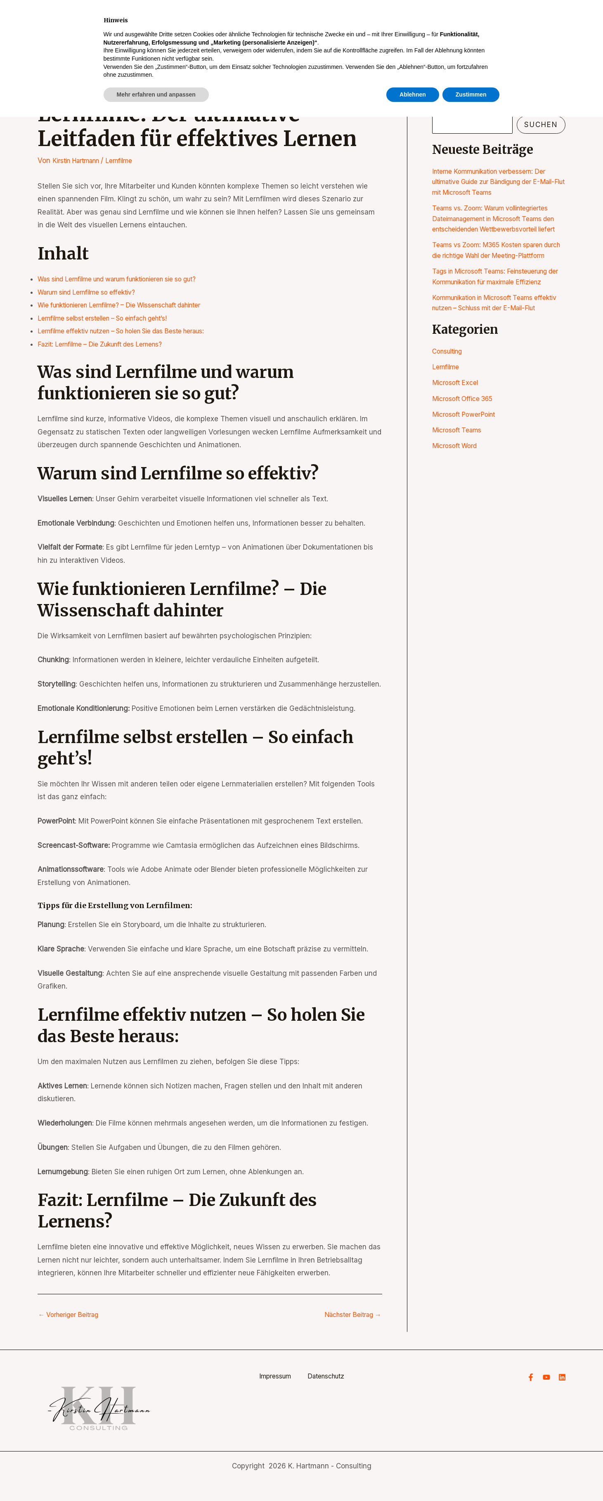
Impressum (268, 1377)
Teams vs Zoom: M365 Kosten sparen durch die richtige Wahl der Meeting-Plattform (495, 266)
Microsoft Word (457, 488)
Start (358, 37)
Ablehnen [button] (413, 1478)
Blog (502, 37)
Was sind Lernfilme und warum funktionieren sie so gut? (130, 279)
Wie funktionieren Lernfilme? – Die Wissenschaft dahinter (132, 305)
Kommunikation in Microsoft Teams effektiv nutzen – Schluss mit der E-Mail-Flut (491, 339)
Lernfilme (129, 160)
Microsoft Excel (457, 424)
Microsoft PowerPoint (467, 456)
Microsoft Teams (459, 472)
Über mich (460, 37)
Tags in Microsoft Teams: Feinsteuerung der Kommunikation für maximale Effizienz (498, 302)
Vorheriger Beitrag (73, 1314)
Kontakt (542, 37)
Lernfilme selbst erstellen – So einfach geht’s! (113, 318)
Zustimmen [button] (471, 1478)
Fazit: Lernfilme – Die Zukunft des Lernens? (109, 344)
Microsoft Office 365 (466, 441)
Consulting (450, 393)
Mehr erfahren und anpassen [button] (156, 1478)
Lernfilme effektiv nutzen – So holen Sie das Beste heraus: (134, 331)
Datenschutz (332, 1377)
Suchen (444, 109)
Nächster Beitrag (348, 1314)
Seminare (405, 37)
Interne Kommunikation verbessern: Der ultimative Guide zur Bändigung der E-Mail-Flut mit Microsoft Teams (497, 181)
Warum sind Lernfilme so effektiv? (94, 292)
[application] (423, 37)
